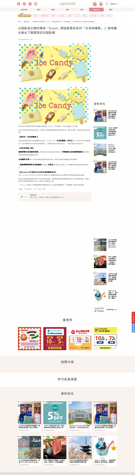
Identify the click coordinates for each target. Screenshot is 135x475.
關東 (53, 15)
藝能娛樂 (96, 9)
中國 (102, 15)
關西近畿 (45, 15)
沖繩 (69, 15)
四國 (84, 15)
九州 (77, 15)
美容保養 (24, 9)
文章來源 (33, 195)
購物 (110, 9)
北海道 (61, 15)
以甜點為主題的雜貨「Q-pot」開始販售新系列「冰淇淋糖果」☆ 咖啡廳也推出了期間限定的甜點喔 (63, 22)
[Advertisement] (106, 72)
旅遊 (53, 9)
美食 (67, 9)
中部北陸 (93, 15)
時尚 (82, 9)
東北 (109, 15)
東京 (35, 15)
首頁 (19, 22)
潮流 (38, 9)
